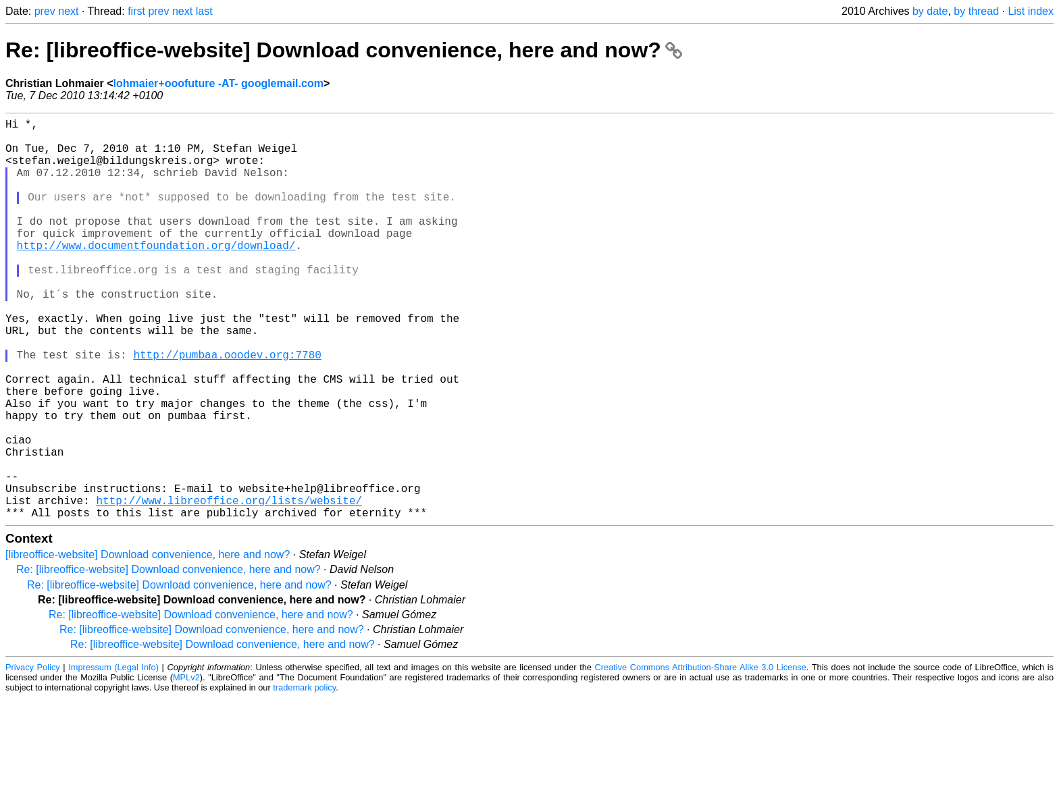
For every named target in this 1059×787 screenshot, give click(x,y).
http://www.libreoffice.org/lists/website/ (229, 586)
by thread (976, 11)
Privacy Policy (32, 756)
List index (1031, 11)
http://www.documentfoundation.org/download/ (156, 274)
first (136, 11)
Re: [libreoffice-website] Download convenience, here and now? (343, 50)
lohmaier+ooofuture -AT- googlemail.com (218, 83)
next (68, 11)
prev (44, 11)
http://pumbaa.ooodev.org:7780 (227, 408)
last (204, 11)
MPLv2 (186, 766)
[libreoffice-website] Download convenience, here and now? (147, 643)
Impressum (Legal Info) (113, 756)
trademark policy (304, 776)
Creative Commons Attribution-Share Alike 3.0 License (700, 756)
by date (930, 11)
